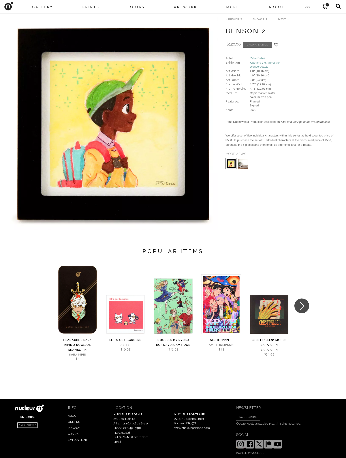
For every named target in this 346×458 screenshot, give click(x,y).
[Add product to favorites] (276, 44)
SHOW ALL (260, 19)
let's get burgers (125, 340)
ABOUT (73, 415)
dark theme (27, 425)
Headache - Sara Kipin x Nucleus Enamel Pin (77, 344)
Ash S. (125, 344)
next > (283, 19)
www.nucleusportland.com (192, 428)
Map (144, 423)
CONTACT (74, 433)
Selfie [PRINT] (221, 340)
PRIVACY (74, 428)
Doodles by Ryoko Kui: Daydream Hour (173, 342)
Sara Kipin (77, 354)
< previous (234, 19)
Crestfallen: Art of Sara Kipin (269, 342)
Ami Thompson (221, 344)
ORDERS (74, 422)
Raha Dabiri (257, 58)
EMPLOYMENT (77, 439)
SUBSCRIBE (248, 416)
